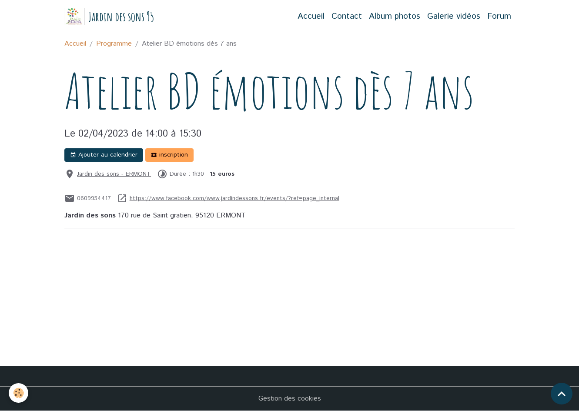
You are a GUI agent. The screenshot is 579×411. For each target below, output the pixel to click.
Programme (114, 44)
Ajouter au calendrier (103, 154)
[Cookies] (18, 393)
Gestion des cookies (289, 399)
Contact (346, 16)
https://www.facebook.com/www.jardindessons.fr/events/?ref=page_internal (234, 198)
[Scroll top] (561, 393)
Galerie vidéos (453, 16)
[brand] (109, 16)
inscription (169, 154)
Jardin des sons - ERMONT (114, 174)
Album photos (394, 16)
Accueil (311, 16)
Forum (499, 16)
